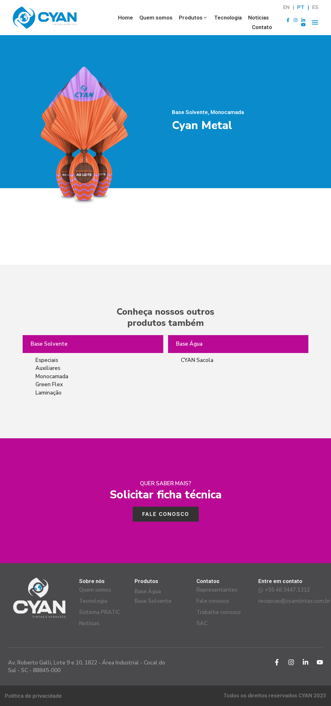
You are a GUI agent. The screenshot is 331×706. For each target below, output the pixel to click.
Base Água (189, 344)
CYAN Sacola (197, 360)
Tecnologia (228, 17)
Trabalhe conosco (218, 612)
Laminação (48, 392)
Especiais (46, 360)
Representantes (216, 590)
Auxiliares (47, 368)
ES (315, 7)
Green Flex (49, 384)
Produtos (193, 17)
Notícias (258, 17)
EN (286, 7)
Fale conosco (212, 601)
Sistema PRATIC (99, 612)
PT (301, 7)
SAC (202, 623)
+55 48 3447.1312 (284, 590)
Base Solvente (49, 344)
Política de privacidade (33, 696)
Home (125, 17)
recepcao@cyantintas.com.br (289, 601)
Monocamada (51, 376)
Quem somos (156, 17)
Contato (262, 27)
